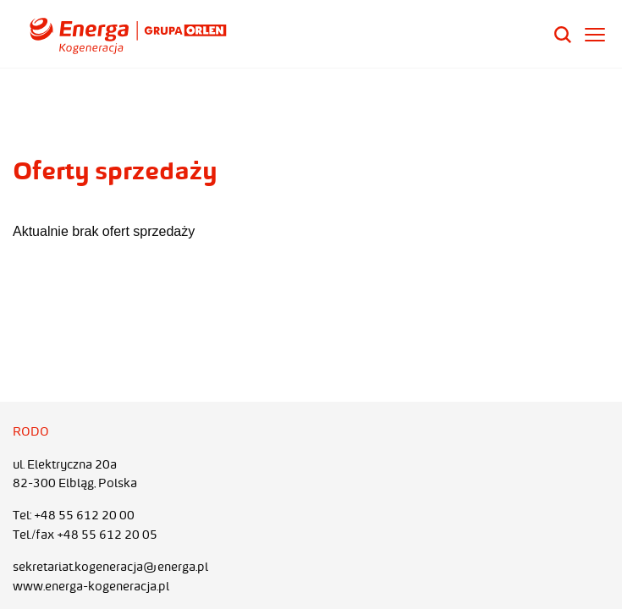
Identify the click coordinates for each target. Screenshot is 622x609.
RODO (31, 431)
